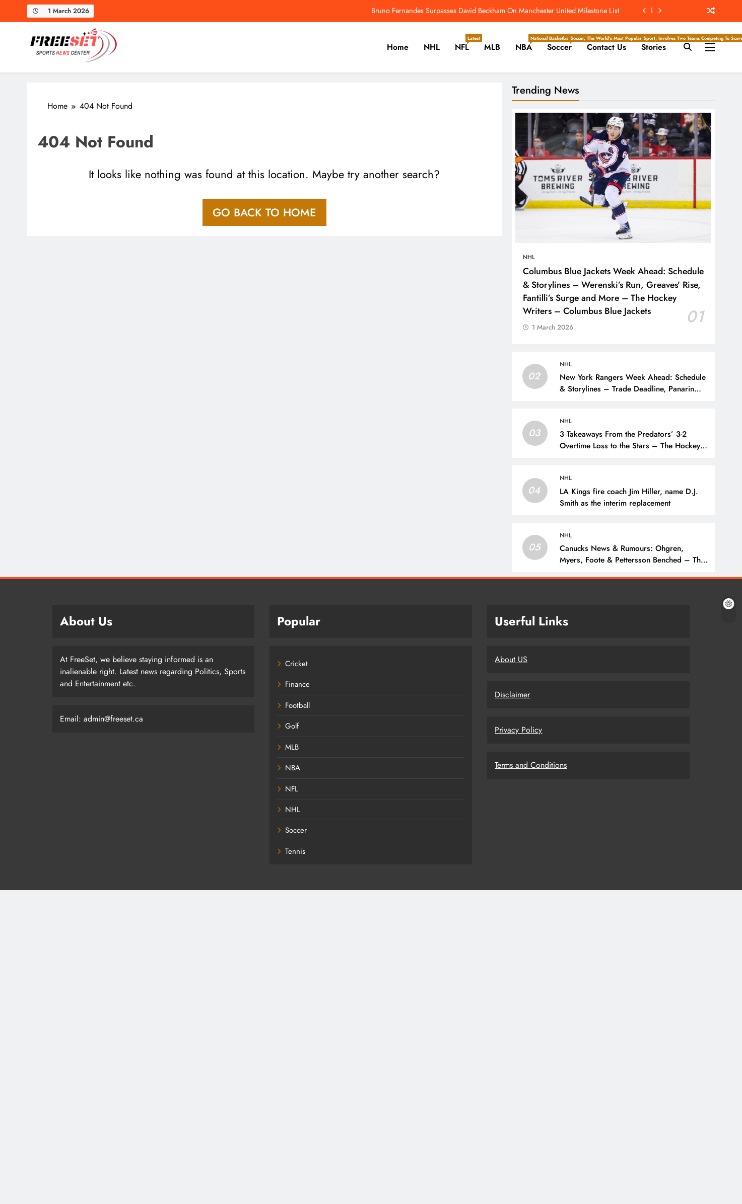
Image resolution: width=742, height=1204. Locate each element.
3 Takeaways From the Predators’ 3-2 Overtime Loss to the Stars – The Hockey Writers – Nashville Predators (630, 446)
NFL (466, 43)
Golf (292, 726)
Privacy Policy (518, 730)
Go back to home (264, 212)
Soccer (563, 43)
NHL (432, 47)
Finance (297, 684)
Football (297, 705)
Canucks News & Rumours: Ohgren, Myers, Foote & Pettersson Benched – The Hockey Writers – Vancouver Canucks (632, 560)
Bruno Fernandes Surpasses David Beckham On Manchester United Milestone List (495, 11)
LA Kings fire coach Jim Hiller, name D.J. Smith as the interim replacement (629, 497)
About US (511, 659)
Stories (653, 47)
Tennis (295, 851)
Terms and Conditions (531, 765)
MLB (492, 47)
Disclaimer (512, 694)
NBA (527, 43)
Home (398, 47)
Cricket (296, 663)
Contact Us (606, 47)
